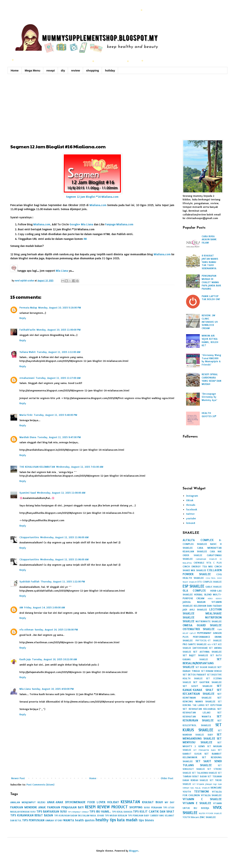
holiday (110, 70)
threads (190, 504)
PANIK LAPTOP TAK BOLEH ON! (211, 298)
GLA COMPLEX (194, 590)
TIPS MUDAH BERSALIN (116, 815)
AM (21, 607)
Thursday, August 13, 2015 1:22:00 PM (63, 581)
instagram (192, 495)
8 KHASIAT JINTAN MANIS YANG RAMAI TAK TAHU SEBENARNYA (210, 262)
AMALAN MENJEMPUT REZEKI (27, 802)
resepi (50, 70)
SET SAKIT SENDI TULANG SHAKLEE (202, 763)
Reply (22, 318)
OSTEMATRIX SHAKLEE (199, 629)
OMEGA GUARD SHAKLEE (202, 625)
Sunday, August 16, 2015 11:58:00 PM (56, 629)
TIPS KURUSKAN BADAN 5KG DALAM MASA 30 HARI (79, 815)
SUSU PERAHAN (153, 807)
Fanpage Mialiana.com (119, 224)
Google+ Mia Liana (81, 224)
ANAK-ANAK (55, 802)
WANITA (68, 820)
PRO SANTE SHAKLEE (195, 644)
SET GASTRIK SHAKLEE (207, 682)
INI (85, 239)
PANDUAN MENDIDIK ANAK (28, 807)
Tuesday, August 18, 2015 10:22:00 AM (54, 659)
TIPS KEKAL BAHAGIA (122, 811)
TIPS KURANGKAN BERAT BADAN (31, 815)
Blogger (133, 850)
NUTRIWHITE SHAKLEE (209, 621)
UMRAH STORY (53, 820)
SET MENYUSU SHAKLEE (202, 740)
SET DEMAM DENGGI (211, 671)
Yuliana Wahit (27, 352)
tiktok (189, 500)
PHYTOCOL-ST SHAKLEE (209, 640)
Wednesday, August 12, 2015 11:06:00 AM (64, 537)
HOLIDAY (113, 802)
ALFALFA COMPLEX (198, 540)
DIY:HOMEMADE (75, 802)
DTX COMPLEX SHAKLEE (209, 582)
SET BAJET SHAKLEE (195, 655)
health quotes (85, 820)
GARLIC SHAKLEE (213, 586)
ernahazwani (26, 378)
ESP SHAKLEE (193, 586)
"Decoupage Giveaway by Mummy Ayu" (209, 397)
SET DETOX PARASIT (194, 674)
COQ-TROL (211, 578)
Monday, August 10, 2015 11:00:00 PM (59, 329)
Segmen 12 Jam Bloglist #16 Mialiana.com (92, 196)
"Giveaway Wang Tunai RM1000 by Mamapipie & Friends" (211, 360)
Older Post (167, 778)
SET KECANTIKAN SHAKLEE (202, 692)
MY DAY (169, 802)
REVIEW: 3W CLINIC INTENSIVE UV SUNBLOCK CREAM (210, 322)
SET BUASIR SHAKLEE (206, 667)
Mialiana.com (98, 205)
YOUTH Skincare (191, 817)
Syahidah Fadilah (29, 581)
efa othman (26, 629)
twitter (190, 513)
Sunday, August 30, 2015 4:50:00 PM (53, 688)
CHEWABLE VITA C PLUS (208, 562)
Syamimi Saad (27, 492)
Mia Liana (62, 270)
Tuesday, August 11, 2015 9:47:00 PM (59, 437)
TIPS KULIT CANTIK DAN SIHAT (153, 811)
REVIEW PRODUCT (112, 807)
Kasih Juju (25, 659)
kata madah (127, 819)
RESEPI (90, 807)
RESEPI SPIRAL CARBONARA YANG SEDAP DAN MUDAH (211, 379)
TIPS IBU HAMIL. (100, 811)
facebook (191, 509)
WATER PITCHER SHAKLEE (210, 813)
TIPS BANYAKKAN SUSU (51, 811)
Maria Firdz (26, 415)
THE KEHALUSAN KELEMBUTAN (37, 466)
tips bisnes (146, 820)
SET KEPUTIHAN (213, 705)
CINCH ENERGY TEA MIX (198, 566)
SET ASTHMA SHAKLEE (207, 651)
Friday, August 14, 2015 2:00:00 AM (44, 607)
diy (63, 70)
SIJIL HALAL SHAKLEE (200, 788)
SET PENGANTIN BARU (204, 750)
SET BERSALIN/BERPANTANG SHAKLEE (202, 663)
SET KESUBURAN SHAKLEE (202, 718)
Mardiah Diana (27, 437)
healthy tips (106, 819)
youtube (191, 518)
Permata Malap (28, 307)
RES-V (210, 644)
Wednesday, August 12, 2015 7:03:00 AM (79, 466)
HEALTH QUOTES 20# (209, 415)
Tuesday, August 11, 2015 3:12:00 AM (58, 352)
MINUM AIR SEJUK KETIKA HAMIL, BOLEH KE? (210, 340)
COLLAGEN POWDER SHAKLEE (202, 572)
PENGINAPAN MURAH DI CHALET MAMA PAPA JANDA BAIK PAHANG (211, 282)
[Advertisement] (117, 106)
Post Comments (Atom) (40, 784)
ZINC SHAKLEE (208, 817)
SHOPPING (135, 807)
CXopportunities (29, 537)
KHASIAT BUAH (152, 802)
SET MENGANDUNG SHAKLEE (202, 736)
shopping (92, 70)
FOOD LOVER (96, 802)
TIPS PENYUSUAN (33, 820)
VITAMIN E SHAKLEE (197, 803)
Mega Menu (32, 70)
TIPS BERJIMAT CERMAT (78, 812)
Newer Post (18, 778)
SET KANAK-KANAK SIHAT (202, 688)
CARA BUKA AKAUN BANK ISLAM (209, 239)
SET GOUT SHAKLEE (198, 686)
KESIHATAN (130, 801)
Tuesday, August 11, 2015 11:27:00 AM (58, 378)
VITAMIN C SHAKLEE (202, 799)
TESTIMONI (201, 791)
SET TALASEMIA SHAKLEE (204, 773)
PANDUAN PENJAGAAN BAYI (65, 807)
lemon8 (190, 523)
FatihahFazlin (27, 329)
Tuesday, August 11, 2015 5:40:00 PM (55, 415)
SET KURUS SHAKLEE (202, 727)
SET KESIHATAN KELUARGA (199, 708)
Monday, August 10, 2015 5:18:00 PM (59, 307)
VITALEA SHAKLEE (211, 795)
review (75, 70)
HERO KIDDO (215, 598)
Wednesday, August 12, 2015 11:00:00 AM (61, 492)
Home (15, 70)
